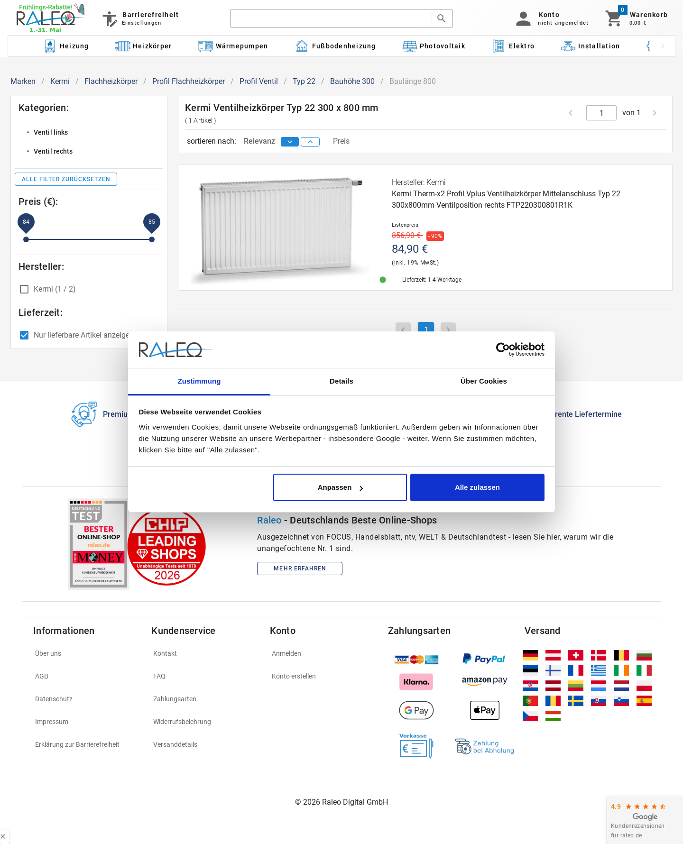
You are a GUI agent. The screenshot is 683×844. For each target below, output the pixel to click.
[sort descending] (290, 142)
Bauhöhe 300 (352, 81)
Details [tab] (341, 381)
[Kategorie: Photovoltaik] (433, 46)
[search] (330, 18)
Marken (23, 81)
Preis (341, 141)
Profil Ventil (259, 81)
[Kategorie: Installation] (590, 46)
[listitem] (89, 132)
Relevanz (260, 141)
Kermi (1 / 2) (55, 289)
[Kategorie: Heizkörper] (143, 46)
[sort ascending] (310, 142)
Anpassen (340, 487)
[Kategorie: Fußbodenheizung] (335, 46)
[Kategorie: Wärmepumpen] (233, 46)
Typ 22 (304, 81)
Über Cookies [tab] (484, 381)
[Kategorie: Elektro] (513, 46)
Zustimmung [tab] (199, 381)
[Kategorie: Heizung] (65, 46)
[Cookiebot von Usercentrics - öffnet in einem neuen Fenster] (503, 350)
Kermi (60, 81)
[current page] (601, 113)
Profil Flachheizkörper (188, 81)
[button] (550, 18)
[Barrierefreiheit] (139, 18)
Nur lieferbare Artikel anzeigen (84, 334)
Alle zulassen (477, 487)
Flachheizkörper (111, 81)
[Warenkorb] (635, 18)
